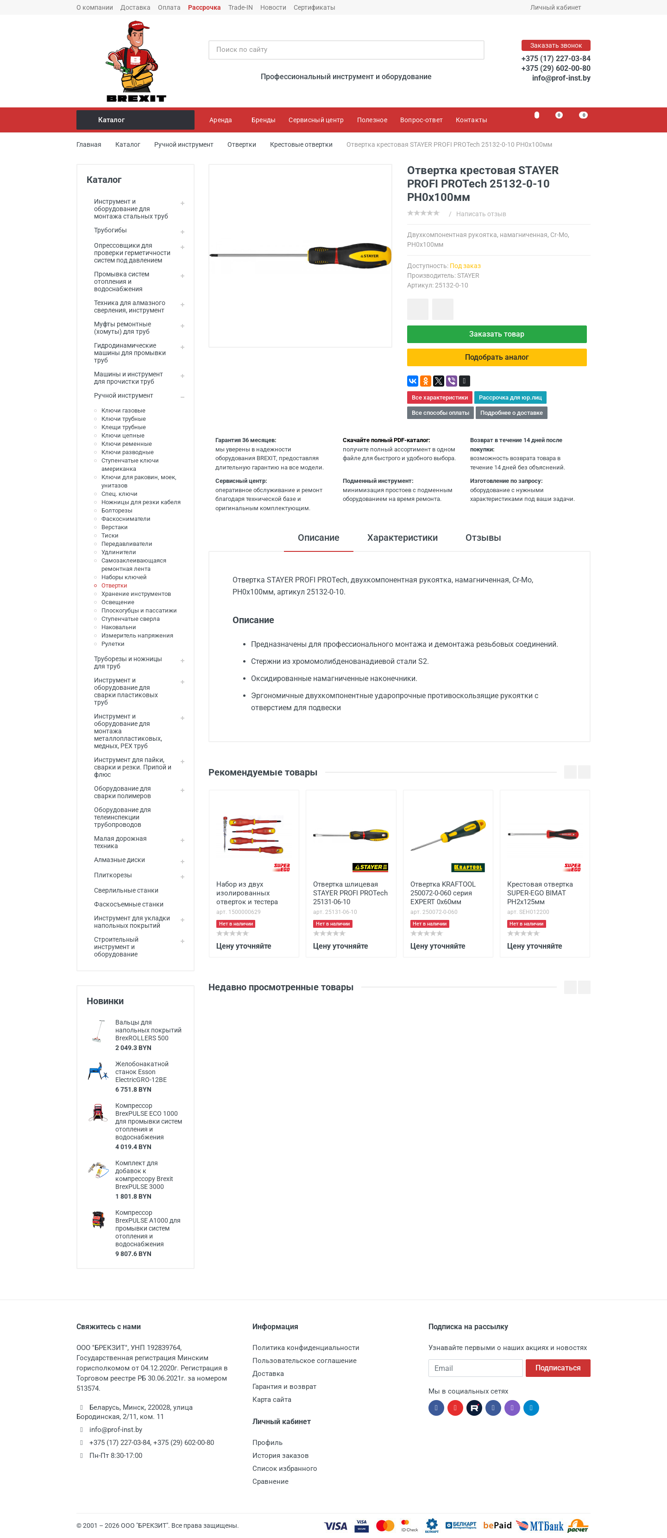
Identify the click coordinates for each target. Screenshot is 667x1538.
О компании (94, 7)
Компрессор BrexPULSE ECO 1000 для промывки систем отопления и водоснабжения (148, 1121)
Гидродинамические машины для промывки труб (126, 353)
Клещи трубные (123, 427)
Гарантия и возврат (284, 1386)
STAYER (468, 275)
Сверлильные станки (122, 890)
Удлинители (118, 552)
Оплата (169, 7)
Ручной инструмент (120, 395)
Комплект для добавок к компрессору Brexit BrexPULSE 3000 (144, 1174)
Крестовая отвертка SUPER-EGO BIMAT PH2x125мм (540, 893)
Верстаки (114, 527)
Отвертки (114, 585)
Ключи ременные (126, 443)
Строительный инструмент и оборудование (112, 947)
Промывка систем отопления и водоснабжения (118, 281)
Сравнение (270, 1481)
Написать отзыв (481, 214)
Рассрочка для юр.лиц (510, 397)
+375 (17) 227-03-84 (556, 58)
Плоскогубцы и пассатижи (139, 610)
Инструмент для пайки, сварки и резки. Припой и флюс (129, 767)
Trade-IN (240, 7)
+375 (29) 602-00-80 (556, 68)
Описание (319, 537)
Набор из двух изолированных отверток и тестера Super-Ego (247, 894)
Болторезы (116, 510)
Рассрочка (204, 7)
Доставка (135, 7)
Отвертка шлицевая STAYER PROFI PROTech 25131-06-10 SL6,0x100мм (350, 894)
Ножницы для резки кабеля (141, 502)
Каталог (136, 120)
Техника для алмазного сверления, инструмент (126, 306)
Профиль (267, 1442)
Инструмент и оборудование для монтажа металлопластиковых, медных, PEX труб (124, 731)
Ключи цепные (123, 435)
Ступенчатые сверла (130, 618)
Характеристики (402, 537)
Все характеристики (440, 397)
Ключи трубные (123, 418)
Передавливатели (126, 543)
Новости (273, 7)
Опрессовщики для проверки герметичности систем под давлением (128, 253)
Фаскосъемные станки (125, 904)
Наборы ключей (124, 577)
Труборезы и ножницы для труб (124, 662)
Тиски (110, 535)
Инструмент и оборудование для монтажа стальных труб (127, 209)
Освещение (117, 602)
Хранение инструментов (136, 593)
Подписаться (558, 1367)
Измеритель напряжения (137, 635)
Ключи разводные (127, 452)
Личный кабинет (558, 7)
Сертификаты (314, 7)
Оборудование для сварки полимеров (119, 792)
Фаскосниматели (126, 518)
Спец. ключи (119, 493)
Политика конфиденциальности (305, 1348)
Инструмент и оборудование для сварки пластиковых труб (122, 691)
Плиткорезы (109, 875)
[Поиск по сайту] (336, 50)
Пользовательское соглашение (304, 1361)
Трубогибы (107, 230)
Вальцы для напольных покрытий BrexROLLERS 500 (148, 1030)
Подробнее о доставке (511, 412)
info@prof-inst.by (561, 78)
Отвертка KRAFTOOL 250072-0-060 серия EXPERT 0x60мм (443, 893)
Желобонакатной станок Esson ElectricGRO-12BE (142, 1071)
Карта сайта (271, 1399)
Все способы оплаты (440, 412)
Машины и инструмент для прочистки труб (125, 377)
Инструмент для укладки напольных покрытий (128, 921)
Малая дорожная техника (117, 842)
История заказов (280, 1455)
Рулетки (113, 643)
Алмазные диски (116, 859)
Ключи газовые (123, 410)
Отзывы (483, 537)
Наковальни (118, 627)
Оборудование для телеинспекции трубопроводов (119, 817)
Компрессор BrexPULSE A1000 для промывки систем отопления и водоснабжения (148, 1228)
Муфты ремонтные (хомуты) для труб (119, 327)
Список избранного (284, 1468)
